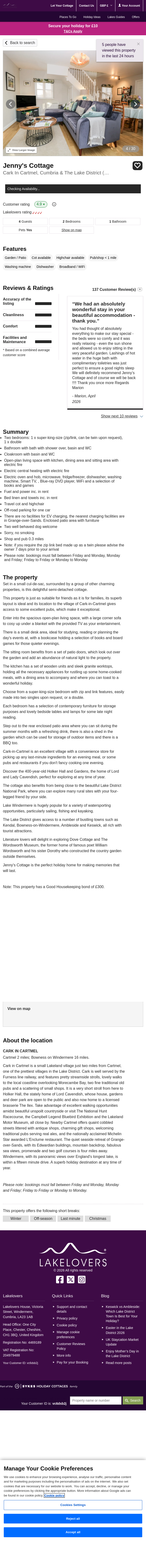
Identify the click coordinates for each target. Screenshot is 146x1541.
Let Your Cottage (62, 5)
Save (137, 165)
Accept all (73, 1532)
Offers (135, 17)
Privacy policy (67, 1318)
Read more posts (119, 1363)
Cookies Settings (73, 1505)
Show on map (71, 230)
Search (135, 1400)
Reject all (73, 1518)
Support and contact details (72, 1309)
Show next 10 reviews (119, 416)
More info (64, 1355)
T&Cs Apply (73, 31)
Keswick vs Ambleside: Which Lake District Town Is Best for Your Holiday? (123, 1314)
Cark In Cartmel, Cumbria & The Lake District (57, 172)
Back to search (22, 43)
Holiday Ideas (92, 17)
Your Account (129, 5)
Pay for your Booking (72, 1362)
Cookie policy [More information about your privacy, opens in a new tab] (54, 1495)
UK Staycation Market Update (122, 1342)
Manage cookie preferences (68, 1334)
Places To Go (68, 17)
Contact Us (86, 5)
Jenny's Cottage (28, 165)
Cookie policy (67, 1325)
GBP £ (106, 5)
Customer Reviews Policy (71, 1346)
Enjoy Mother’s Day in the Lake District (122, 1353)
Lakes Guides (116, 17)
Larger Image (21, 150)
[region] (73, 1500)
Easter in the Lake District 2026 (119, 1330)
